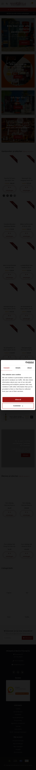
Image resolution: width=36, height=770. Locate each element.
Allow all (18, 399)
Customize (18, 406)
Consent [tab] (6, 368)
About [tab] (29, 368)
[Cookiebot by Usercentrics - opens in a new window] (25, 362)
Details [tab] (18, 368)
